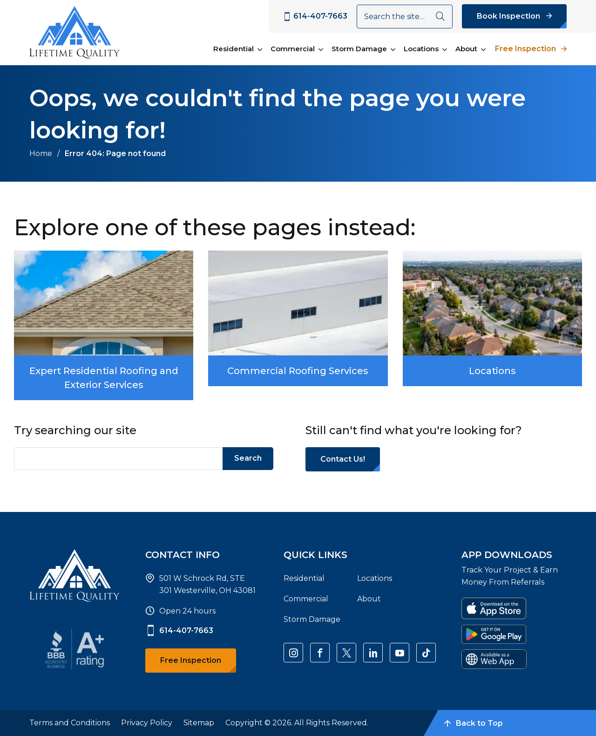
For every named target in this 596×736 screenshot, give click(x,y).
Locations (421, 49)
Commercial (293, 49)
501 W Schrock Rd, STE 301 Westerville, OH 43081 (207, 584)
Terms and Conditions (69, 722)
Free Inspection (525, 48)
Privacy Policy (146, 722)
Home (40, 153)
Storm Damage (359, 49)
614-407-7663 (179, 630)
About (466, 49)
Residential (233, 49)
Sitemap (198, 722)
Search (248, 458)
